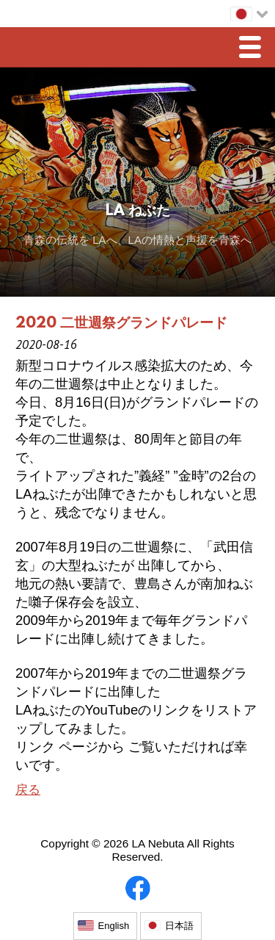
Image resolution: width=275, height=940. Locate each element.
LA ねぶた (138, 211)
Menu (253, 49)
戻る (27, 790)
